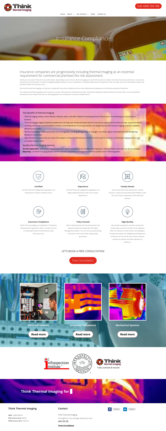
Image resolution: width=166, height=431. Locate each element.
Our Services (83, 14)
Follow (116, 409)
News (93, 14)
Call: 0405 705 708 (148, 6)
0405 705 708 (63, 421)
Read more (38, 334)
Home (62, 14)
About (70, 14)
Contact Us (101, 14)
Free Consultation (83, 260)
